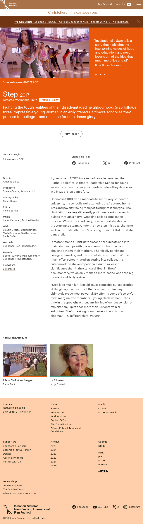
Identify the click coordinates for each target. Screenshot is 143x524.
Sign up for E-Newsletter (17, 411)
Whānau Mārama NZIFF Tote (19, 493)
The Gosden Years (13, 489)
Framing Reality (49, 99)
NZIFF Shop (10, 481)
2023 (53, 453)
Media (101, 404)
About (54, 404)
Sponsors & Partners (14, 446)
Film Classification (61, 424)
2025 (53, 446)
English (18, 154)
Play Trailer (71, 133)
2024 (53, 449)
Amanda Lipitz (27, 100)
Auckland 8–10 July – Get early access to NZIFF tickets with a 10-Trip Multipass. (71, 21)
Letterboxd (9, 268)
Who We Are (57, 412)
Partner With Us (12, 461)
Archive (55, 441)
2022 (53, 457)
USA (5, 154)
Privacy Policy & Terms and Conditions (66, 430)
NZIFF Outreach (107, 412)
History (55, 408)
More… (54, 465)
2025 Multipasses (13, 485)
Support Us (9, 441)
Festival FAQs (58, 420)
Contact (7, 404)
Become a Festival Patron (17, 449)
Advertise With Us (13, 457)
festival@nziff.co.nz (14, 407)
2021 (53, 461)
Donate (7, 453)
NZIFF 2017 (32, 82)
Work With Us (58, 416)
